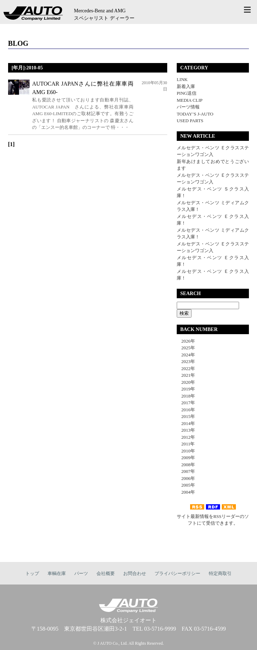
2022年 (186, 368)
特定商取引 (220, 573)
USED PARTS (190, 120)
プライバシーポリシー (177, 573)
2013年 (186, 430)
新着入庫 (186, 86)
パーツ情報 (188, 107)
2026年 (186, 341)
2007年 (186, 471)
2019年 (186, 389)
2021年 (186, 375)
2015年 (186, 416)
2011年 (186, 443)
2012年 (186, 437)
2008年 (186, 464)
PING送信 (186, 93)
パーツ (81, 573)
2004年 (186, 492)
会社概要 (105, 573)
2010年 (186, 451)
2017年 (186, 402)
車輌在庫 (57, 573)
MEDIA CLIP (189, 100)
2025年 (186, 347)
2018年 (186, 396)
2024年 (186, 354)
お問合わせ (134, 573)
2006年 (186, 478)
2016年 (186, 409)
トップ (32, 573)
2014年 (186, 423)
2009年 (186, 457)
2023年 (186, 361)
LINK (182, 79)
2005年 (186, 485)
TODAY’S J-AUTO (195, 114)
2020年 (186, 382)
